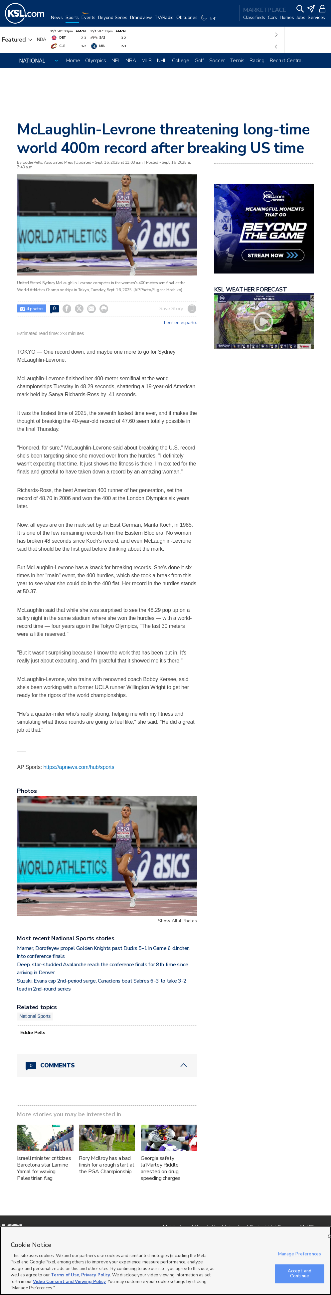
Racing (256, 60)
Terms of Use (65, 1275)
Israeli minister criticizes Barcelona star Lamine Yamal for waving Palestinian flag (44, 1168)
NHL (162, 60)
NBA (130, 60)
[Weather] (209, 21)
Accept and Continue (299, 1273)
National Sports (35, 1016)
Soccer (217, 60)
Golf (199, 60)
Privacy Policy (95, 1275)
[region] (165, 1260)
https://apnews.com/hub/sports (79, 767)
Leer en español (180, 322)
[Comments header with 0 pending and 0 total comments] (107, 1065)
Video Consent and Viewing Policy (69, 1282)
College (180, 60)
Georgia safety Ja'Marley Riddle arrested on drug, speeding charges (161, 1168)
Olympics (95, 60)
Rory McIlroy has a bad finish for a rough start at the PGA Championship (106, 1165)
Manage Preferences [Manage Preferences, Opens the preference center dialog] (299, 1254)
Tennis (237, 60)
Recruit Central (286, 60)
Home (73, 60)
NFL (115, 60)
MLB (146, 60)
